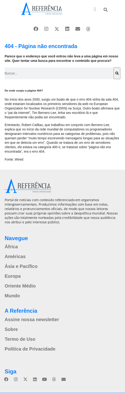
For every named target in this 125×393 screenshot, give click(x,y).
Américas (15, 256)
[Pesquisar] (117, 73)
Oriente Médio (20, 285)
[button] (95, 9)
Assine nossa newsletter (32, 319)
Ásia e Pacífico (21, 266)
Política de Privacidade (30, 348)
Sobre (11, 329)
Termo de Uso (20, 339)
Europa (13, 276)
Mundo (12, 295)
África (11, 246)
